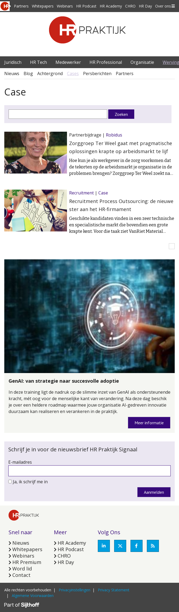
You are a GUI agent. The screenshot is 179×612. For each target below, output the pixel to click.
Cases (73, 73)
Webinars (65, 6)
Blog (28, 73)
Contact (21, 575)
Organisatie (142, 62)
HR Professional (105, 62)
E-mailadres (20, 462)
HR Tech (38, 62)
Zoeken (121, 114)
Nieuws (11, 73)
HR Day (145, 6)
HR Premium (26, 562)
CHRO (130, 6)
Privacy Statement (113, 589)
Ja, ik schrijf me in (30, 482)
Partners (21, 6)
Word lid (22, 568)
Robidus (114, 135)
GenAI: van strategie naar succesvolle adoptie (64, 381)
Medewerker (68, 62)
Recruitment (81, 193)
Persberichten (97, 73)
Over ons (163, 6)
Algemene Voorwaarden (33, 595)
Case (103, 193)
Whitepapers (43, 6)
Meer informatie (149, 422)
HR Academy (111, 6)
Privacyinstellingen (74, 589)
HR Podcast (86, 6)
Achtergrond (50, 73)
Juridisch (12, 62)
